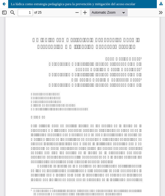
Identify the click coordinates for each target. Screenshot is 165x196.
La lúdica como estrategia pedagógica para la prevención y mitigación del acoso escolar (73, 4)
